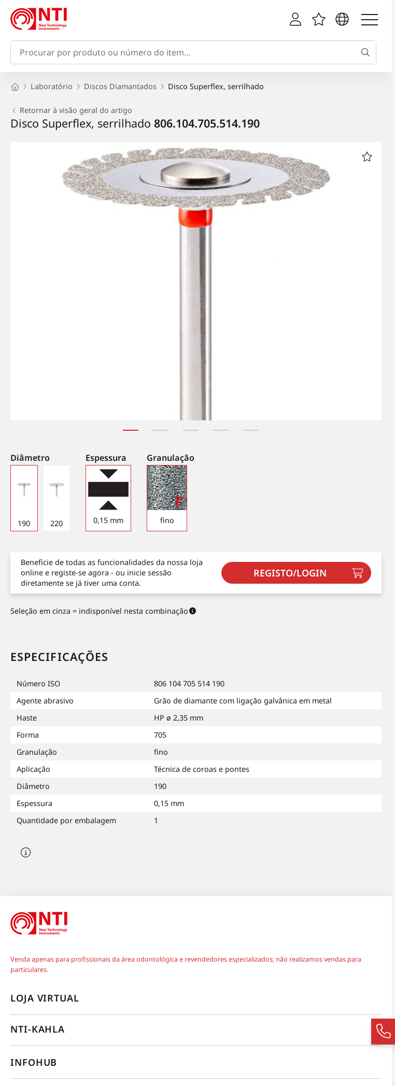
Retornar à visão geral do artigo (71, 110)
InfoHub (33, 1062)
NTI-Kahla (37, 1029)
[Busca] (367, 52)
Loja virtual (44, 998)
